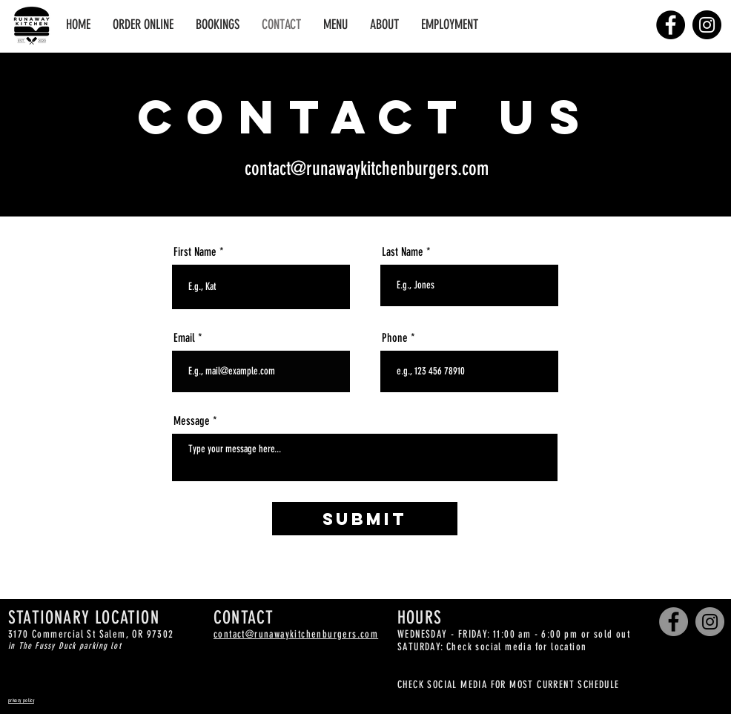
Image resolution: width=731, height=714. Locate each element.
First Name (194, 252)
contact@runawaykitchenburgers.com (367, 168)
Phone (395, 338)
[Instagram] (706, 24)
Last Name (402, 252)
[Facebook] (670, 24)
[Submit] (364, 518)
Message (191, 421)
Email (184, 338)
